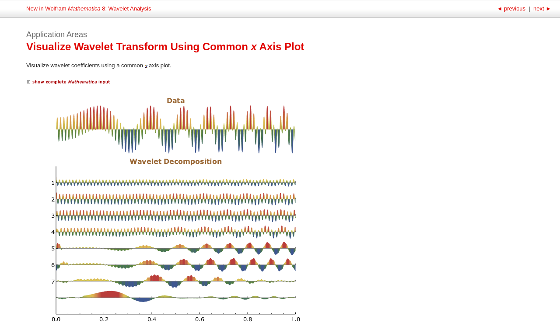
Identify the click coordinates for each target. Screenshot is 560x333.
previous (512, 8)
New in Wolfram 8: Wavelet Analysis (88, 8)
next (541, 8)
